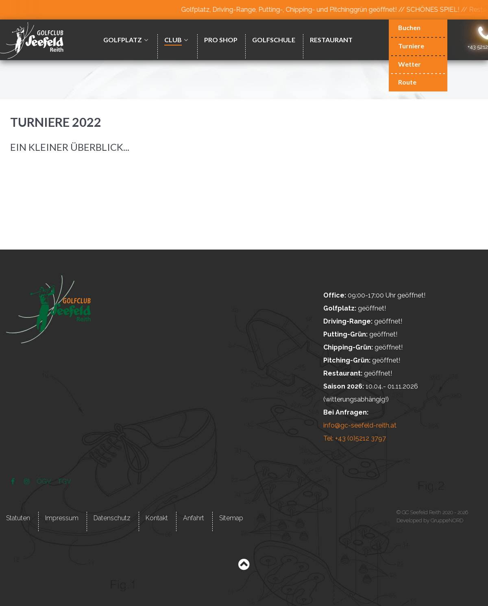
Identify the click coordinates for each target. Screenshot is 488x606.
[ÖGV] (44, 481)
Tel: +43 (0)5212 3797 (354, 438)
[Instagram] (27, 481)
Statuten (18, 518)
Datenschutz (112, 518)
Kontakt (157, 518)
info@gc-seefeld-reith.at (359, 425)
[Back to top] (243, 566)
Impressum (61, 518)
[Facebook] (13, 481)
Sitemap (231, 518)
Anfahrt (193, 518)
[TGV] (64, 481)
